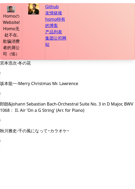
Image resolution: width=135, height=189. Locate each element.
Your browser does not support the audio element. (39, 73)
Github (52, 6)
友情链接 (53, 13)
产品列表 (53, 32)
